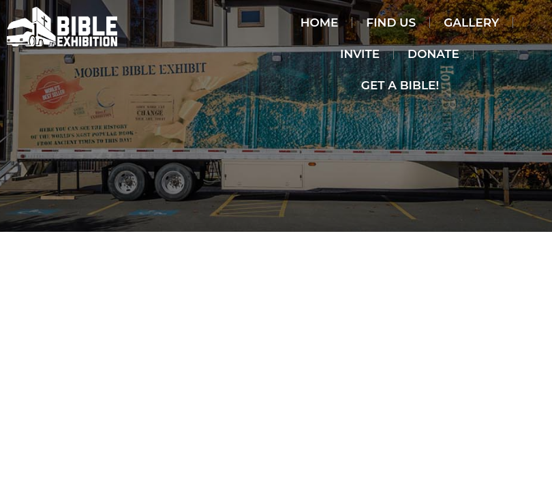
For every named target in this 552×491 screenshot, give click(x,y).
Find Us (391, 22)
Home (320, 22)
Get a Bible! (400, 85)
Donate (433, 54)
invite (360, 54)
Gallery (471, 22)
